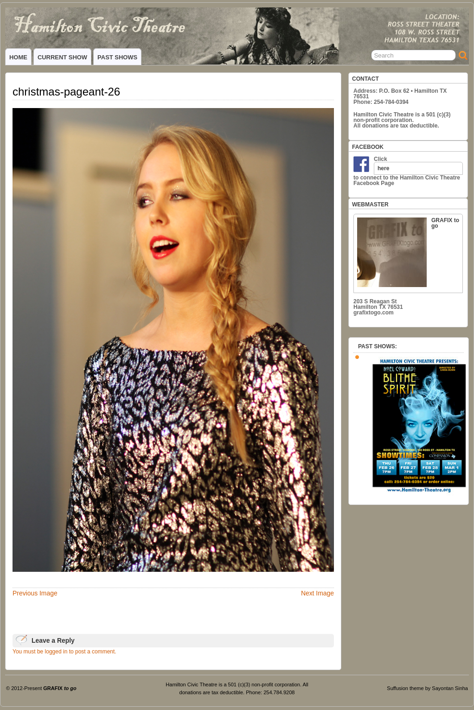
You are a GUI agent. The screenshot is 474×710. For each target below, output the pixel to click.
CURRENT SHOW (62, 57)
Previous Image (35, 593)
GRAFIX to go (408, 252)
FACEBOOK (368, 147)
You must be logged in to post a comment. (64, 651)
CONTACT (365, 79)
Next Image (317, 593)
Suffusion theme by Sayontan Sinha (427, 688)
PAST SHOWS (117, 57)
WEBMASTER (370, 204)
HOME (18, 57)
